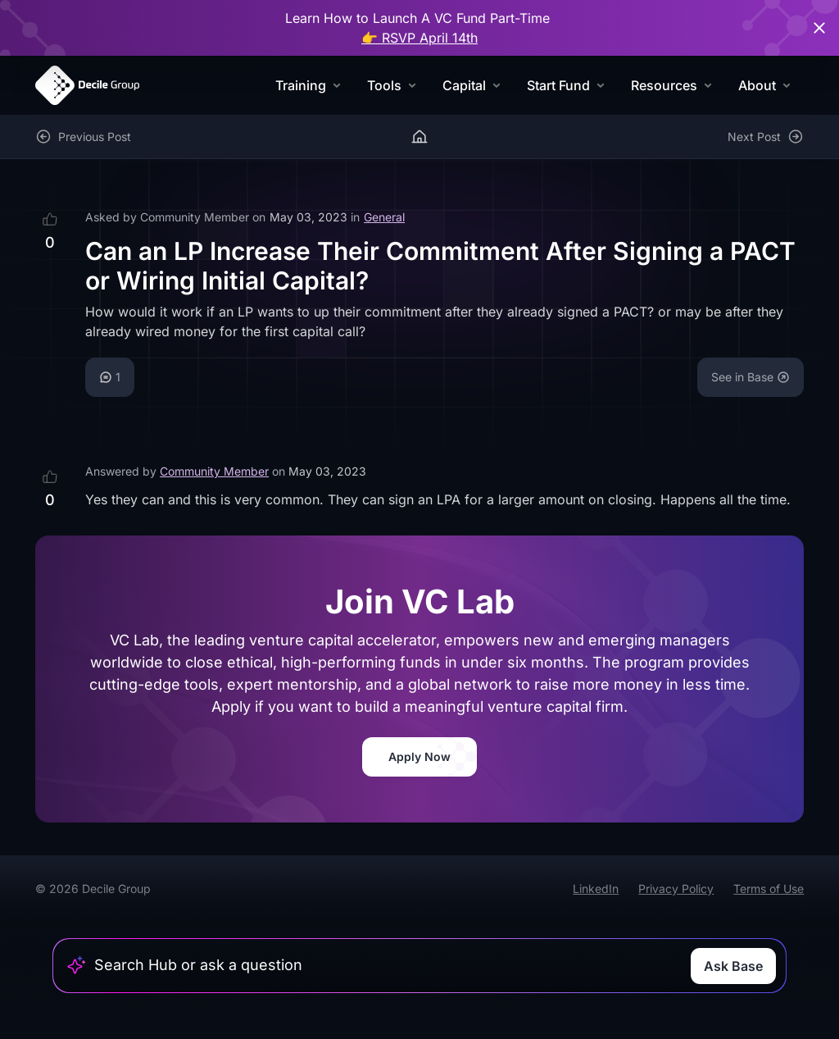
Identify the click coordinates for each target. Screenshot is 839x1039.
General (384, 217)
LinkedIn (596, 888)
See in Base (750, 377)
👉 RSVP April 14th (419, 38)
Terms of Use (768, 888)
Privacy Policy (676, 888)
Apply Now (419, 756)
